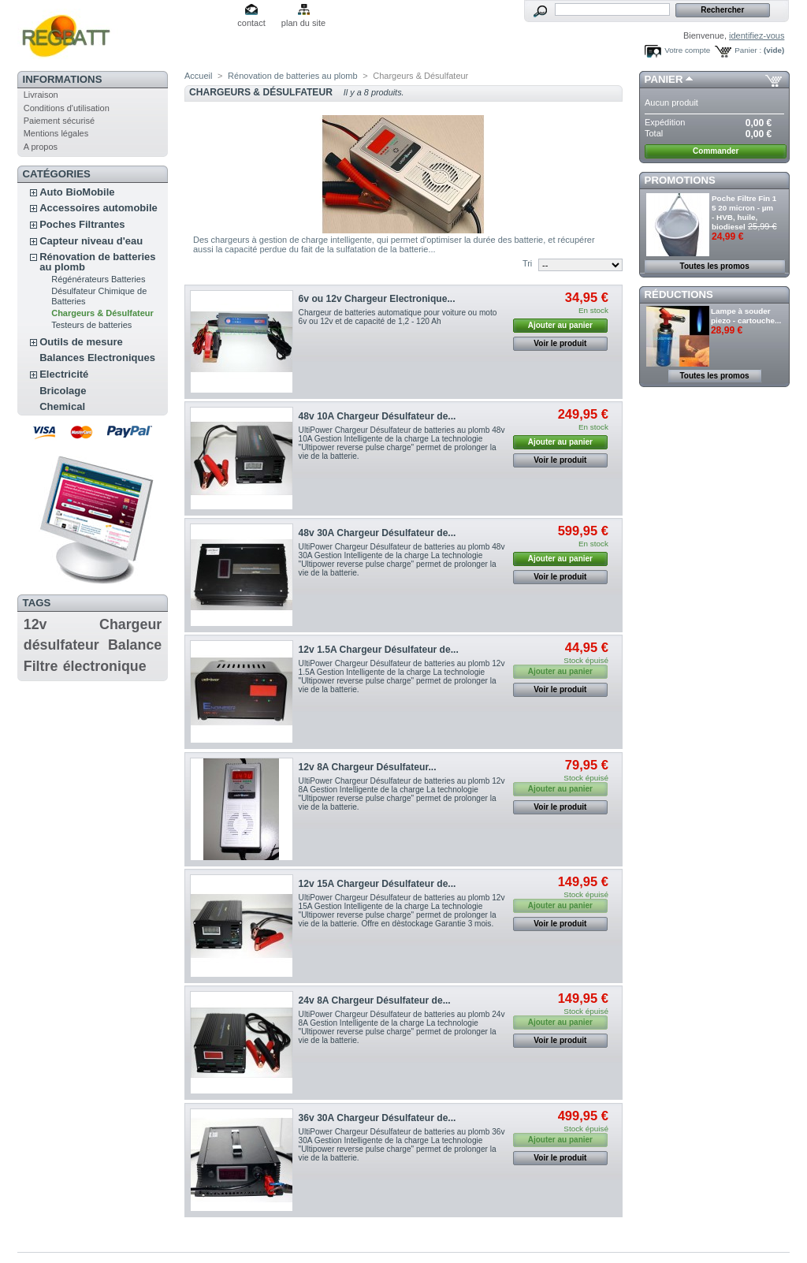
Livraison (41, 94)
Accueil (198, 75)
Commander (715, 151)
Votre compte (687, 50)
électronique (105, 666)
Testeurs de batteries (91, 325)
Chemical (62, 406)
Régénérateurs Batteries (98, 279)
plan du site (303, 23)
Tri (527, 263)
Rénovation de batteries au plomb (97, 262)
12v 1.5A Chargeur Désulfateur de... (379, 649)
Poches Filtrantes (82, 224)
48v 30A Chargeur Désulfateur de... (377, 532)
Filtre (41, 666)
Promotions (680, 180)
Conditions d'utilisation (67, 108)
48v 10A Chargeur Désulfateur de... (377, 416)
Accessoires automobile (98, 208)
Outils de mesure (80, 342)
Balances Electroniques (97, 357)
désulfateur (61, 645)
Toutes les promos (714, 266)
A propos (41, 146)
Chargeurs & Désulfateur (102, 313)
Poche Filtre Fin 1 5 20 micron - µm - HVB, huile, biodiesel (744, 212)
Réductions (679, 294)
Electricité (63, 374)
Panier (664, 79)
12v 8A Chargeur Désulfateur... (368, 767)
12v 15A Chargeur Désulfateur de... (377, 883)
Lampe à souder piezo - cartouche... (746, 316)
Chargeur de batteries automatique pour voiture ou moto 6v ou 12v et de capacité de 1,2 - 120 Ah (398, 317)
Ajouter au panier (560, 325)
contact (251, 23)
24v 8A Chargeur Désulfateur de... (375, 1000)
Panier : (747, 50)
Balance (135, 645)
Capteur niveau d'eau (91, 241)
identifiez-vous (756, 35)
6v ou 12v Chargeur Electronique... (377, 298)
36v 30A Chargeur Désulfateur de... (377, 1117)
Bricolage (62, 391)
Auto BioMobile (76, 192)
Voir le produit (560, 343)
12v (35, 624)
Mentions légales (56, 133)
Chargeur (130, 624)
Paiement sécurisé (59, 120)
